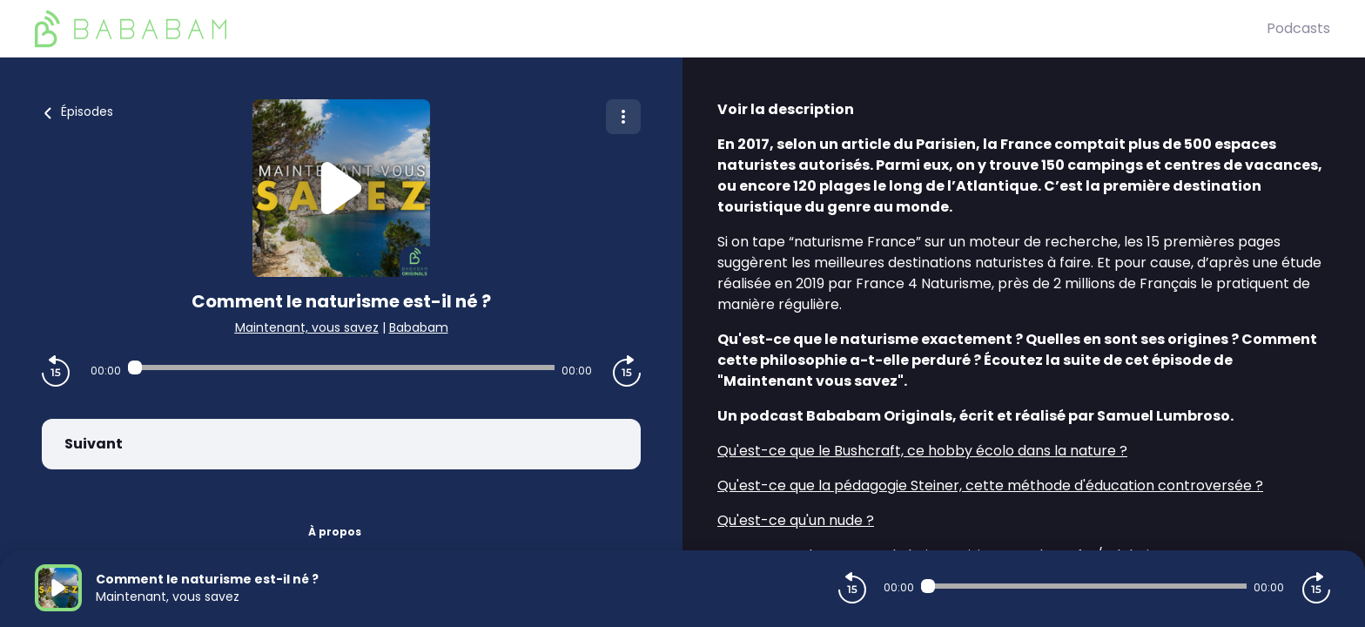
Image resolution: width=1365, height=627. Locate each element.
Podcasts (1298, 28)
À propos (334, 531)
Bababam (418, 327)
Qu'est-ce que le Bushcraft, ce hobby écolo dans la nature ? (922, 451)
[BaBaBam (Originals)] (651, 29)
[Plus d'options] (623, 116)
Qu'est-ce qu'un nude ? (795, 520)
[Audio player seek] (341, 367)
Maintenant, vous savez (307, 327)
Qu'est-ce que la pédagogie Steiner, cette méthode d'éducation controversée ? (990, 485)
